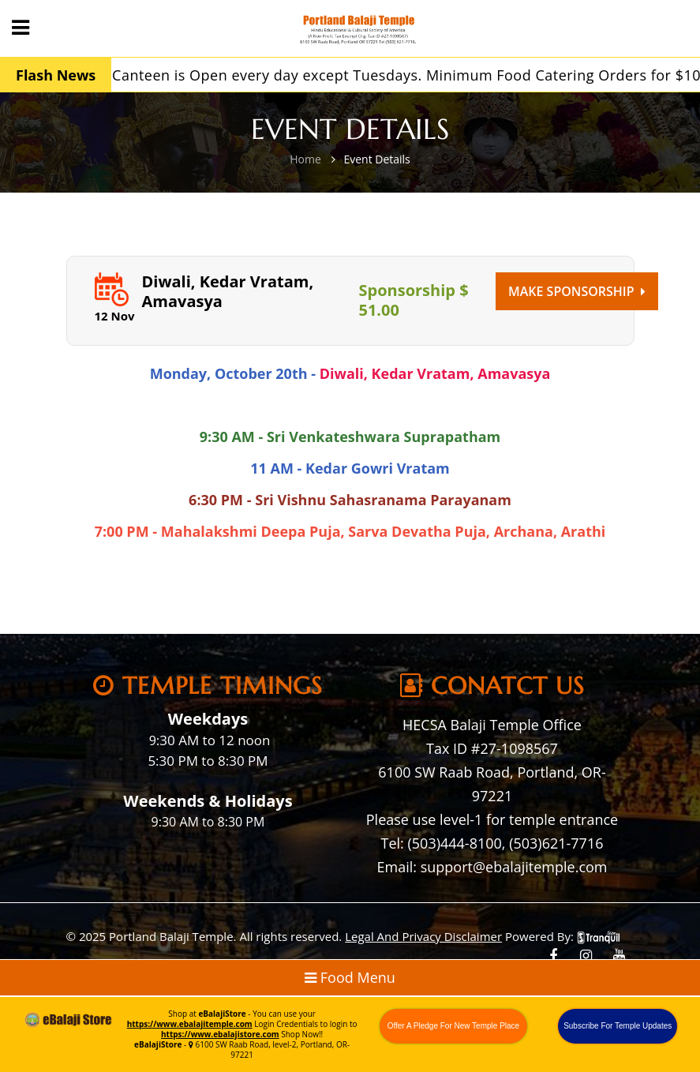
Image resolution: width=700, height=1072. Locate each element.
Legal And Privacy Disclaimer (423, 936)
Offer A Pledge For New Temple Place (453, 1025)
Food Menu (350, 977)
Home (305, 159)
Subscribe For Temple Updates (617, 1025)
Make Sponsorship (577, 291)
